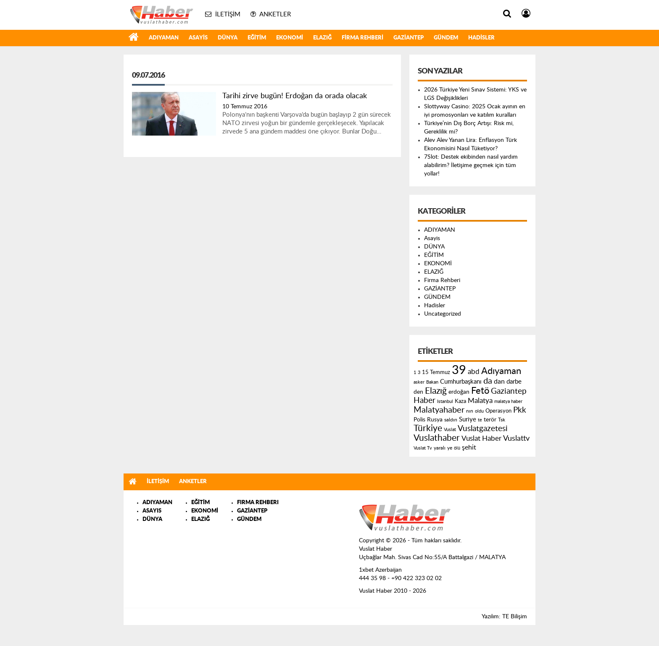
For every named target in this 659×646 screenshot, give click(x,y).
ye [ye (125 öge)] (449, 448)
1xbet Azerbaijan (380, 570)
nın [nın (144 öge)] (469, 410)
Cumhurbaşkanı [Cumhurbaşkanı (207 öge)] (461, 382)
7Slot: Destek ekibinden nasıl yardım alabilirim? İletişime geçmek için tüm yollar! (471, 165)
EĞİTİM (257, 38)
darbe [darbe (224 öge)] (514, 382)
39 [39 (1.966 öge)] (459, 370)
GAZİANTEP (408, 38)
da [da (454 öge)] (487, 381)
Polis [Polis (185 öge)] (419, 420)
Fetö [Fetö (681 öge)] (480, 390)
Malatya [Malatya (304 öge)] (480, 400)
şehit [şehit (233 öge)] (469, 447)
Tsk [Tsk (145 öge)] (501, 419)
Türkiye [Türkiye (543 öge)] (428, 428)
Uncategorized (442, 314)
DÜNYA (227, 38)
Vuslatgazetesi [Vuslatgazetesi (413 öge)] (483, 428)
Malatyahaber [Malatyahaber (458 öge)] (439, 410)
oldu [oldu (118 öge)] (479, 411)
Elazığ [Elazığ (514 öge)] (436, 391)
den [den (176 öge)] (418, 392)
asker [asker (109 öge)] (419, 382)
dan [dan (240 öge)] (499, 381)
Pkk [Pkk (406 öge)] (519, 410)
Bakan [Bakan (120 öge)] (432, 382)
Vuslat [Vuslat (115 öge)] (450, 429)
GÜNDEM (446, 38)
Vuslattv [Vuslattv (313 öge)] (516, 438)
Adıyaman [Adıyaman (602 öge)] (501, 371)
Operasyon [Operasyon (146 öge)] (498, 410)
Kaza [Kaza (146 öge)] (460, 401)
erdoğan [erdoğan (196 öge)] (458, 392)
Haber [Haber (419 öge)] (424, 400)
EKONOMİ (289, 38)
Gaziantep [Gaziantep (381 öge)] (509, 391)
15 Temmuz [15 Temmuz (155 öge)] (436, 372)
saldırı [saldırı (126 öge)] (450, 420)
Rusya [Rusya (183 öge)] (435, 420)
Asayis (198, 38)
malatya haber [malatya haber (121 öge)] (508, 401)
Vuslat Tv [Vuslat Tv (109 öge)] (423, 448)
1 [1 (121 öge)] (415, 372)
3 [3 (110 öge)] (419, 372)
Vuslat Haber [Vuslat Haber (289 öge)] (481, 438)
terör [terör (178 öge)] (490, 420)
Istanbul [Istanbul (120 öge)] (445, 401)
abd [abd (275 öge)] (474, 372)
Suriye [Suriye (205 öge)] (467, 419)
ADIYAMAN (164, 38)
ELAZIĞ (322, 38)
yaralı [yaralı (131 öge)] (439, 447)
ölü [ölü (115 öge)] (457, 448)
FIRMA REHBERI (258, 502)
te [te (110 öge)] (480, 420)
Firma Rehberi (362, 38)
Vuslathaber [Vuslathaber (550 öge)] (437, 438)
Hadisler (481, 38)
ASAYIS (151, 511)
